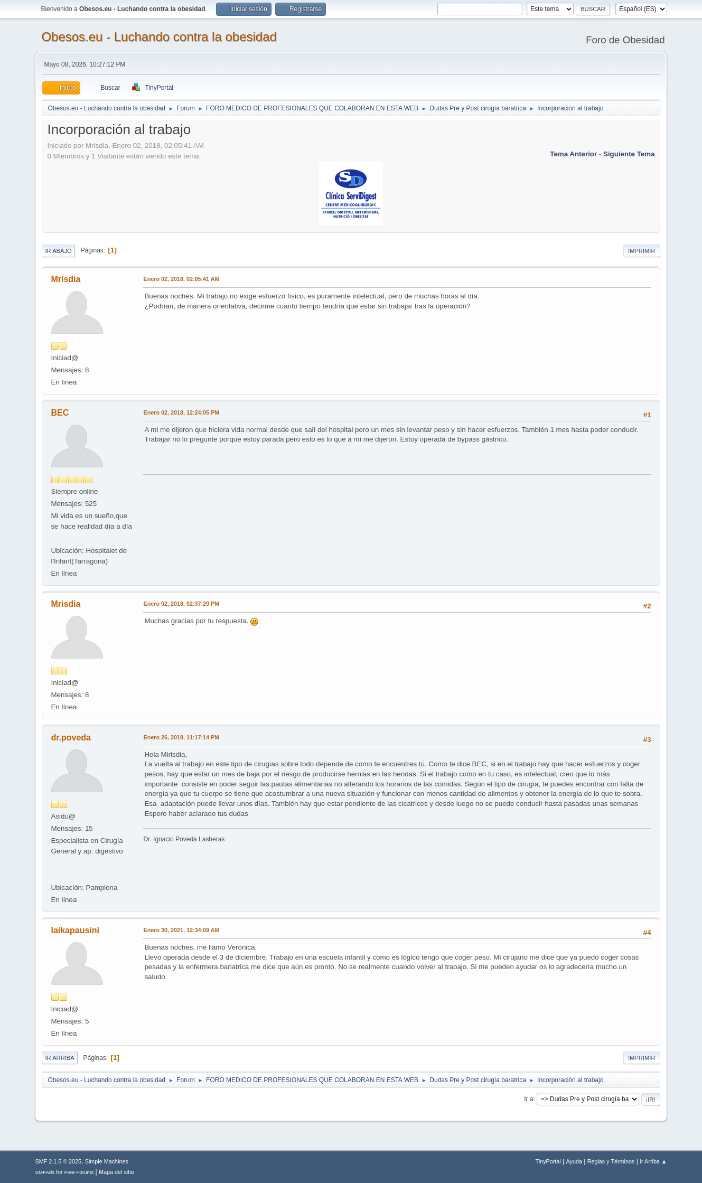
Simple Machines (106, 1161)
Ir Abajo (58, 251)
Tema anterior (573, 154)
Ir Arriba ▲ (653, 1161)
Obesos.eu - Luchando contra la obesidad (158, 37)
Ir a (528, 1099)
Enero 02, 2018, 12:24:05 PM (181, 412)
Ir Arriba (59, 1058)
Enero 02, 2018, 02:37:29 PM (181, 603)
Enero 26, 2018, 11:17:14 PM (181, 737)
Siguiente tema (629, 154)
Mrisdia (65, 279)
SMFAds (44, 1172)
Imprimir (642, 251)
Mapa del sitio (116, 1172)
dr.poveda (71, 737)
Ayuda (574, 1161)
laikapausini (75, 930)
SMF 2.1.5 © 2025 (58, 1161)
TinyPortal (548, 1161)
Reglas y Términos (611, 1161)
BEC (60, 412)
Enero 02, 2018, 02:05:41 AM (181, 279)
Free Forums (79, 1172)
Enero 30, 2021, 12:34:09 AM (181, 930)
